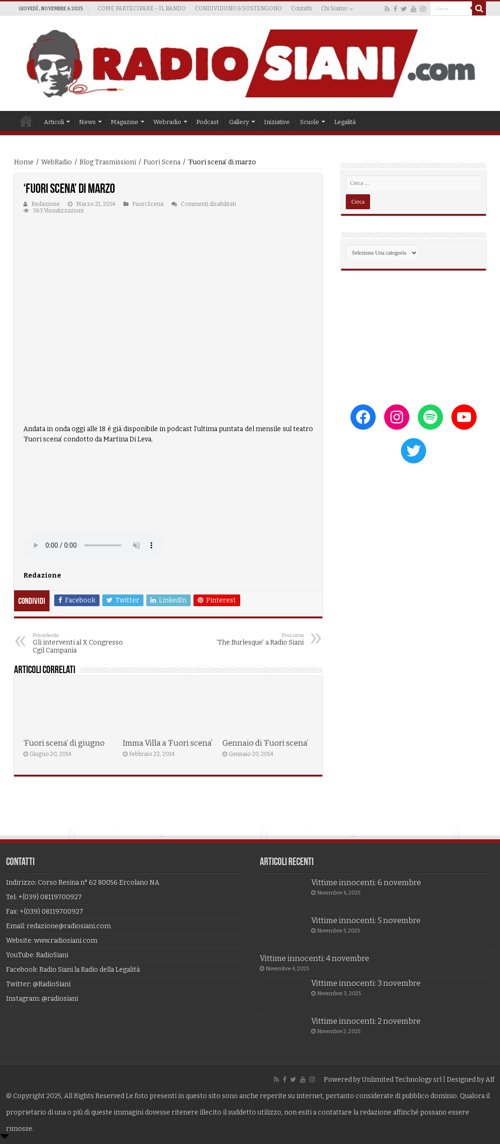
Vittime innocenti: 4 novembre (314, 958)
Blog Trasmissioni (107, 162)
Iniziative (277, 121)
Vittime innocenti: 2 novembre (366, 1021)
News (87, 121)
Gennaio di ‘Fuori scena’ (265, 743)
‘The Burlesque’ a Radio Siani (256, 639)
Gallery (239, 121)
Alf (490, 1080)
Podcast (207, 121)
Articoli (54, 121)
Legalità (345, 121)
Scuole (309, 121)
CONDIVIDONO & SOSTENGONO (238, 8)
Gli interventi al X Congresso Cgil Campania (81, 643)
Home (26, 121)
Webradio (167, 121)
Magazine (124, 121)
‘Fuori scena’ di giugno (64, 743)
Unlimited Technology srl (402, 1080)
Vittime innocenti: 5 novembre (366, 920)
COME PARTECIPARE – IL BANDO (142, 8)
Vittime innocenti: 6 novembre (366, 882)
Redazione (45, 204)
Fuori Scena (161, 162)
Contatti (301, 8)
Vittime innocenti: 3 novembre (366, 983)
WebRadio (56, 162)
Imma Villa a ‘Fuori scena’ (168, 743)
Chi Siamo (334, 8)
